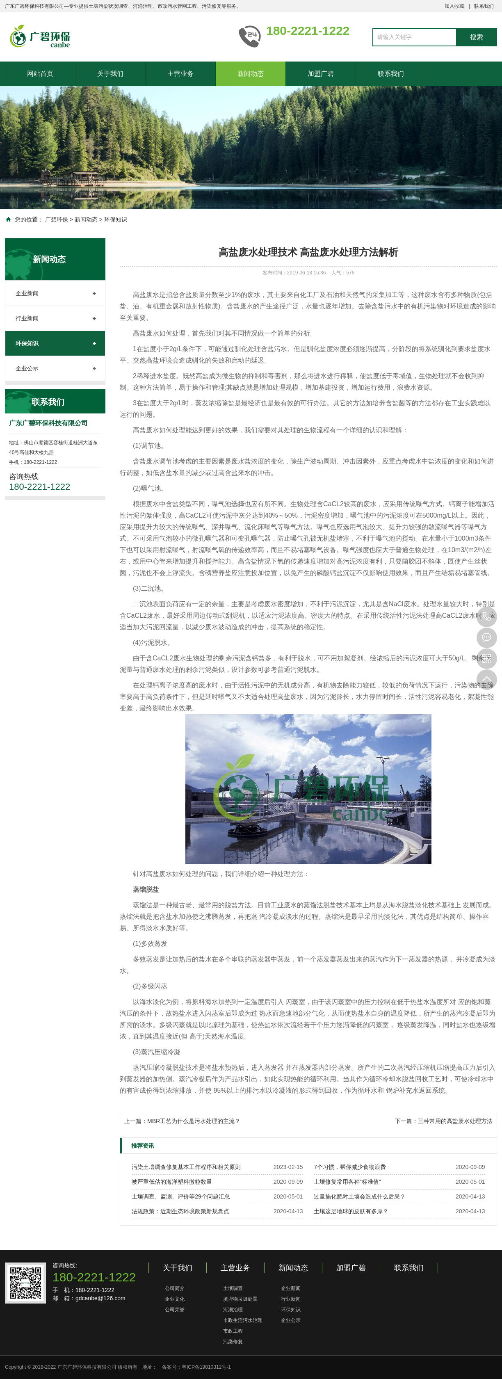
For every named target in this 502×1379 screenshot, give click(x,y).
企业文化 (175, 1299)
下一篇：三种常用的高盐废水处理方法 (444, 1121)
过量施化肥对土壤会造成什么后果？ (360, 1196)
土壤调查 (233, 1288)
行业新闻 (27, 318)
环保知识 (115, 219)
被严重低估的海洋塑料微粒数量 (172, 1181)
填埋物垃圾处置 (240, 1299)
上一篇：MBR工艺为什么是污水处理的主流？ (182, 1121)
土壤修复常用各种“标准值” (347, 1181)
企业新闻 (27, 293)
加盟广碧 (321, 73)
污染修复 (233, 1342)
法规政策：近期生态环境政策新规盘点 (180, 1211)
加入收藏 (454, 6)
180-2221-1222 (487, 617)
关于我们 (110, 73)
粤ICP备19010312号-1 (206, 1367)
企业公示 (27, 368)
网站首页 (40, 73)
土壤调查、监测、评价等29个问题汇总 (181, 1196)
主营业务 (180, 73)
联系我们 (484, 6)
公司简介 (175, 1288)
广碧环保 (56, 219)
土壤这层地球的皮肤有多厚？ (351, 1211)
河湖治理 (233, 1310)
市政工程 (233, 1331)
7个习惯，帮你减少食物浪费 (350, 1167)
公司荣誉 (175, 1310)
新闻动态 (250, 73)
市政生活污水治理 (242, 1320)
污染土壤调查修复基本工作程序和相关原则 (186, 1167)
